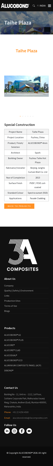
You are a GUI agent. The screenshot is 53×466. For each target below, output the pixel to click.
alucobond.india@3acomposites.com (30, 417)
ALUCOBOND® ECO (13, 360)
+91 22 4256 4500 (21, 412)
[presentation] (7, 87)
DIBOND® (8, 370)
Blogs (7, 311)
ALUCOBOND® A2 (12, 334)
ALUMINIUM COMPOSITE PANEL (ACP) (22, 365)
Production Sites (12, 300)
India (41, 5)
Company (8, 285)
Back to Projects (19, 206)
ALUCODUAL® (10, 355)
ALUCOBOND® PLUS (13, 340)
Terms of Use (10, 305)
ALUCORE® (9, 345)
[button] (20, 117)
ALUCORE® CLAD (12, 350)
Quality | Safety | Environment (18, 290)
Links (6, 295)
